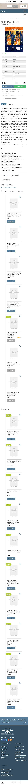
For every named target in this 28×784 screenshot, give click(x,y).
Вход (14, 1)
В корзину (11, 221)
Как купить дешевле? (20, 757)
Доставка (3, 751)
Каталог (3, 757)
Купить (7, 86)
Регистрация (8, 1)
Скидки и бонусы (5, 754)
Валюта (20, 1)
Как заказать (4, 749)
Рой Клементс (16, 56)
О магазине (3, 746)
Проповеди (20, 95)
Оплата (2, 752)
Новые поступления (19, 746)
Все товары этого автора (9, 187)
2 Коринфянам (8, 98)
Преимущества (4, 747)
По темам (12, 18)
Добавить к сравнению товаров (10, 91)
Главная (3, 18)
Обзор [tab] (3, 104)
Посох (14, 59)
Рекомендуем (18, 751)
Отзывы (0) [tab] (10, 104)
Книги (7, 18)
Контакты (3, 758)
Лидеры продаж (19, 752)
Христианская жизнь (21, 18)
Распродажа (18, 754)
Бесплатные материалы (20, 755)
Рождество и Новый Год (20, 760)
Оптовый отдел (4, 755)
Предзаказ (10, 340)
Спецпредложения (19, 749)
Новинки (17, 761)
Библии (16, 747)
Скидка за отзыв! (19, 758)
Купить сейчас (20, 86)
